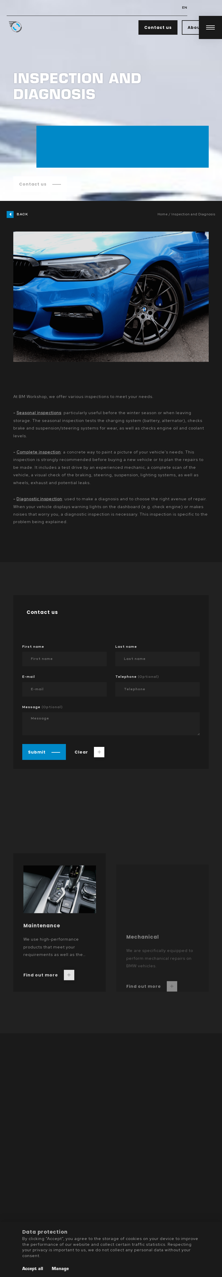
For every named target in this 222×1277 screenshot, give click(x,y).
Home (163, 214)
